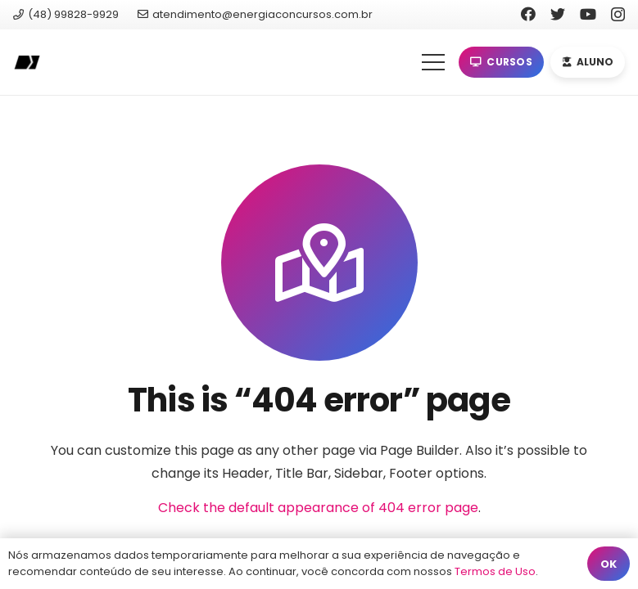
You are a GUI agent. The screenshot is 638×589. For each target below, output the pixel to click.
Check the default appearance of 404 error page (318, 507)
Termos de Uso (495, 571)
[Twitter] (557, 14)
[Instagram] (618, 15)
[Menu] (433, 62)
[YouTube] (588, 14)
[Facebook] (528, 14)
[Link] (26, 62)
